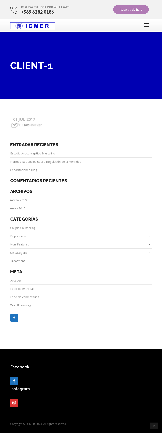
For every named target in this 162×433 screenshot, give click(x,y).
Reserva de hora (131, 9)
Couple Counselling (22, 228)
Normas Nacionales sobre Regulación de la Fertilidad (45, 162)
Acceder (15, 280)
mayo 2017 (18, 208)
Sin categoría (19, 253)
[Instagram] (14, 403)
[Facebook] (14, 318)
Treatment (17, 261)
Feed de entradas (22, 289)
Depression (18, 236)
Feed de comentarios (24, 297)
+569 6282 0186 (37, 12)
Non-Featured (19, 244)
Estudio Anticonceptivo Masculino (32, 153)
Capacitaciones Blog (23, 170)
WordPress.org (20, 305)
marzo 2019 (18, 200)
